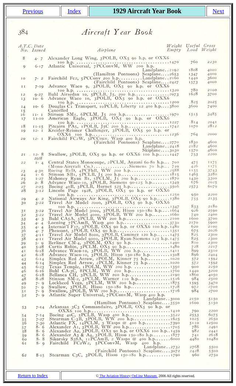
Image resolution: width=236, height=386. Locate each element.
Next (218, 11)
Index (74, 11)
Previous (32, 11)
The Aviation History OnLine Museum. (128, 376)
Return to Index (33, 375)
